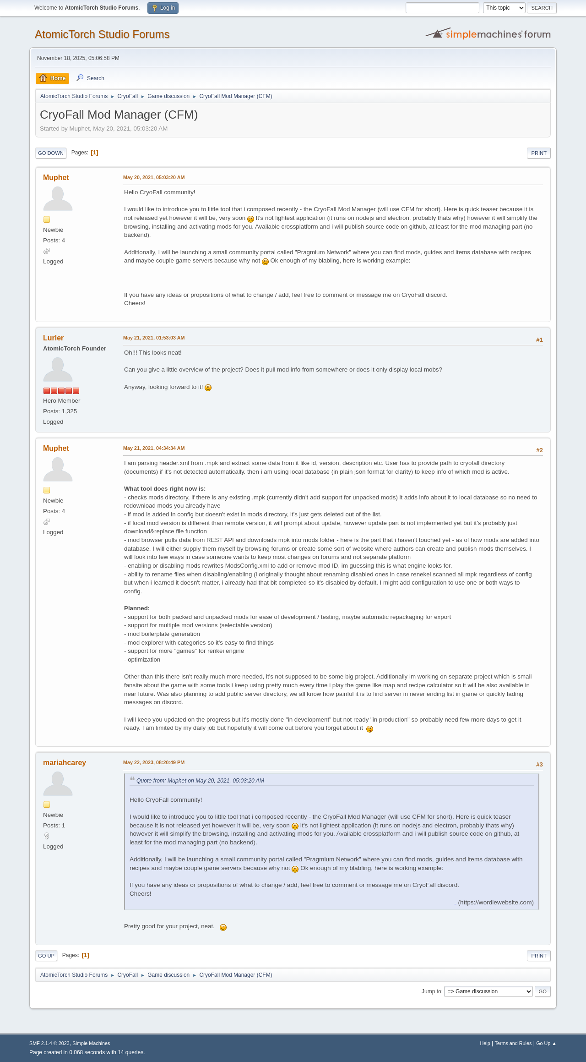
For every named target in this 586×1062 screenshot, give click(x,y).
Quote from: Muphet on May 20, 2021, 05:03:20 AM (200, 780)
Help (485, 1043)
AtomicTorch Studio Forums (102, 34)
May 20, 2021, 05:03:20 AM (153, 177)
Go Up (46, 955)
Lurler (53, 338)
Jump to (431, 991)
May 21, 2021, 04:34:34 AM (153, 448)
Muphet (56, 177)
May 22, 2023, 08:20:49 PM (153, 762)
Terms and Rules (513, 1043)
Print (539, 153)
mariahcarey (64, 762)
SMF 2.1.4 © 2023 (49, 1043)
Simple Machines (91, 1043)
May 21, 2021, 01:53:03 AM (153, 337)
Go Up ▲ (546, 1043)
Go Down (51, 153)
